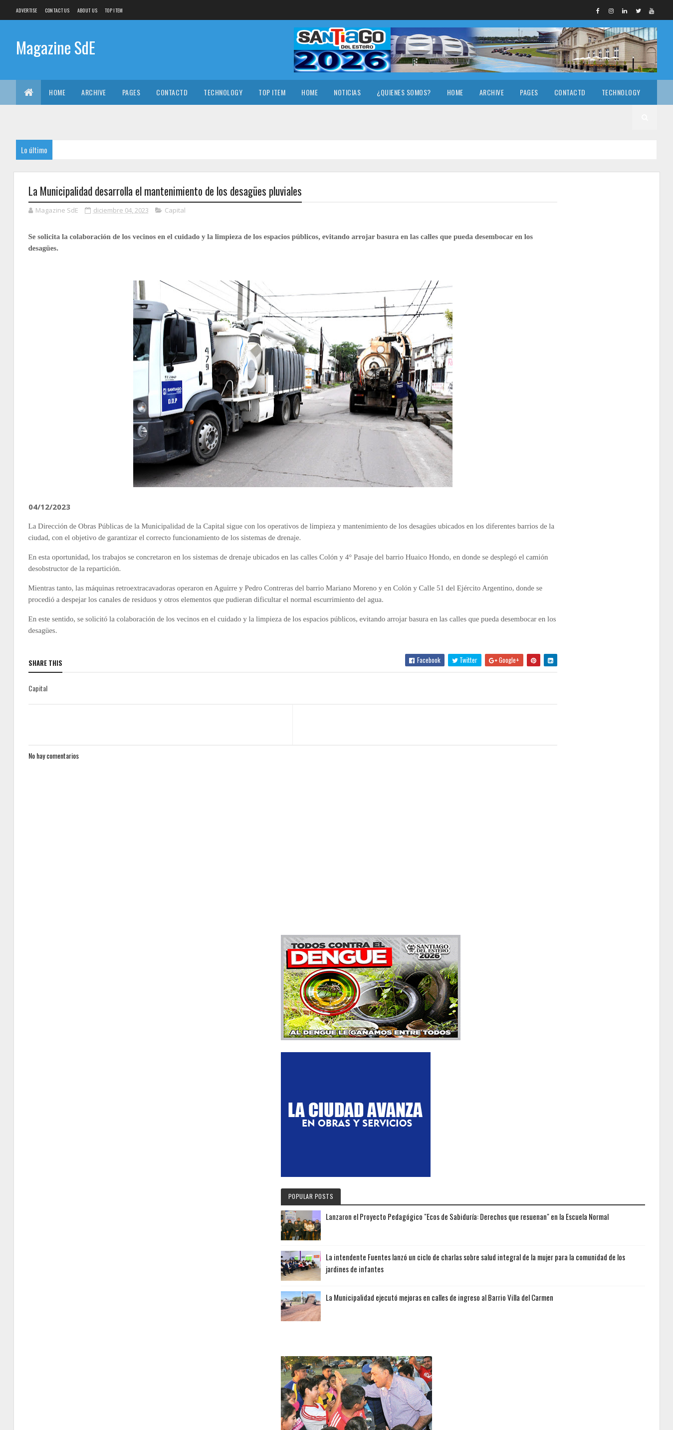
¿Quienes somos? (404, 92)
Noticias (347, 92)
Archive (93, 92)
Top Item (114, 10)
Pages (131, 92)
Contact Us (57, 10)
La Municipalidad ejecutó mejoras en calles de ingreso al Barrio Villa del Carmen (596, 584)
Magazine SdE (55, 48)
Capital (175, 211)
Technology (223, 92)
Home (57, 92)
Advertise (26, 10)
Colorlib (66, 1416)
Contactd (172, 92)
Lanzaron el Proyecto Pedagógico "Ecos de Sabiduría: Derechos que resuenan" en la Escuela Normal (596, 479)
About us (87, 10)
